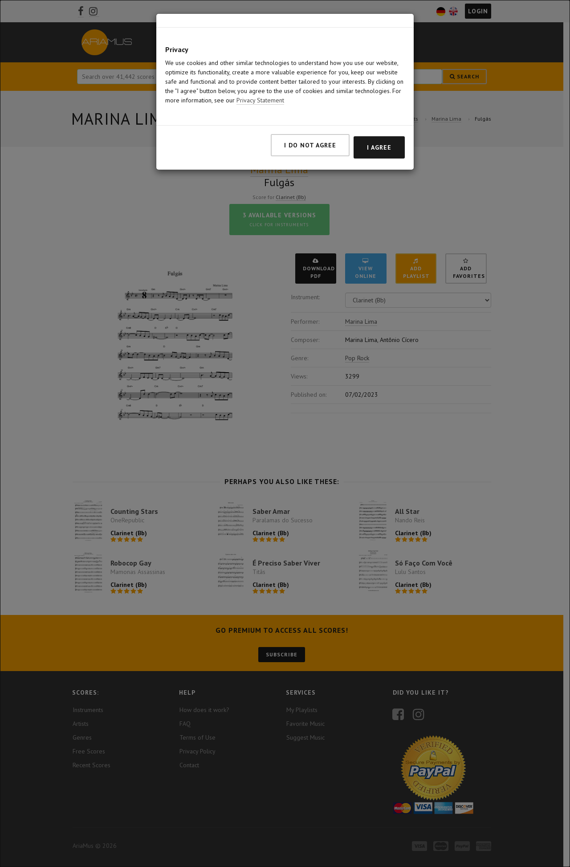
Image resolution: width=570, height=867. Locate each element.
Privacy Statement (260, 100)
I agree (379, 147)
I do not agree (310, 145)
